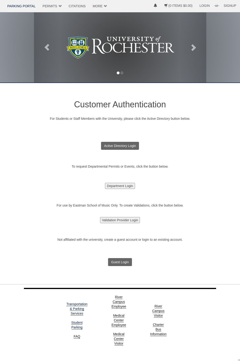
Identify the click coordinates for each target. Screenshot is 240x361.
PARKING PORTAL (21, 6)
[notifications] (155, 6)
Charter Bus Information (158, 329)
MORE (97, 6)
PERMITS (50, 6)
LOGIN (204, 6)
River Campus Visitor (158, 310)
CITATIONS (77, 6)
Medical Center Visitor (118, 338)
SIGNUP (230, 6)
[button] (47, 47)
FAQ (77, 336)
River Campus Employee (119, 301)
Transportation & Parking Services (76, 308)
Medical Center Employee (119, 320)
